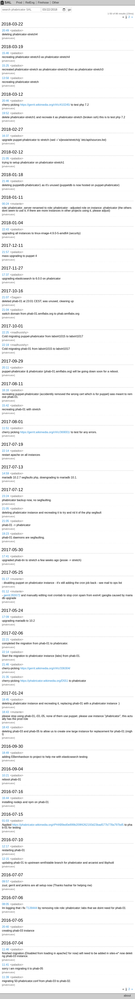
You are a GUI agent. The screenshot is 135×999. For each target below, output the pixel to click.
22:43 (5, 229)
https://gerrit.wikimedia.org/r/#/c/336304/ (45, 668)
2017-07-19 (12, 444)
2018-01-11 (12, 197)
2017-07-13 (12, 467)
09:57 (5, 881)
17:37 (5, 274)
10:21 (5, 775)
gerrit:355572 (12, 595)
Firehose (43, 2)
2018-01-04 (12, 222)
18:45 (5, 699)
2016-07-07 (12, 874)
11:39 (5, 977)
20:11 (5, 367)
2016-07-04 (12, 943)
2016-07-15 (12, 814)
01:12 (5, 591)
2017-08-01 (12, 421)
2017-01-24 (12, 693)
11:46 (5, 949)
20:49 (5, 30)
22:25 (5, 332)
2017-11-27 (12, 268)
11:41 (5, 964)
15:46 (5, 53)
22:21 (5, 639)
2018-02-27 (12, 129)
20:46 (5, 100)
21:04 (5, 309)
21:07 (5, 297)
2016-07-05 (12, 920)
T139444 (31, 907)
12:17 (5, 846)
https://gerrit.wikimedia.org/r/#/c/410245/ (45, 104)
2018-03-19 (12, 46)
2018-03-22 (12, 24)
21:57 (5, 252)
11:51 (5, 428)
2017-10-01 (12, 326)
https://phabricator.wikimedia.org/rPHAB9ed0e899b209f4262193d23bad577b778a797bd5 (68, 824)
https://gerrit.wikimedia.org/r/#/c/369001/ (45, 432)
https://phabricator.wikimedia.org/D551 (44, 680)
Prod (19, 2)
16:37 (5, 135)
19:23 (5, 533)
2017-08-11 (12, 383)
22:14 (5, 450)
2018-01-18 (12, 174)
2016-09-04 (12, 769)
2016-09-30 (12, 746)
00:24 (5, 203)
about (127, 995)
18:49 (5, 752)
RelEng (29, 2)
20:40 (5, 926)
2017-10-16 (12, 291)
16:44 (5, 798)
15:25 (5, 65)
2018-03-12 (12, 94)
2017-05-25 (12, 572)
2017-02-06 (12, 633)
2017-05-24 (12, 610)
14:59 (5, 473)
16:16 (5, 390)
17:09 (5, 616)
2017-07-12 (12, 489)
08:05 (5, 904)
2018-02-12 (12, 152)
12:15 (5, 858)
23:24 (5, 496)
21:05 (5, 158)
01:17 (5, 578)
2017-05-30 (12, 549)
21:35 (5, 676)
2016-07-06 (12, 897)
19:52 (5, 113)
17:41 (5, 556)
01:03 (5, 820)
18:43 (5, 712)
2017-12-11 (12, 245)
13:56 (5, 78)
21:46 (5, 181)
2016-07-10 (12, 839)
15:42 (5, 405)
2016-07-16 (12, 791)
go (69, 9)
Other (55, 2)
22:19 (5, 344)
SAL (6, 2)
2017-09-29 (12, 361)
